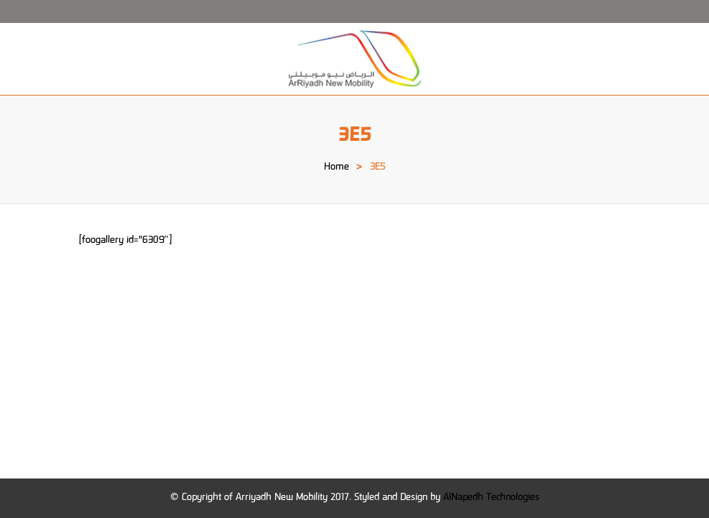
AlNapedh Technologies (491, 498)
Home (336, 167)
